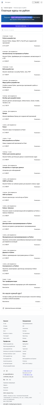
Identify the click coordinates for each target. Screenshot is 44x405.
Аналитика (25, 328)
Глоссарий (6, 336)
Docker (24, 346)
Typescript (25, 348)
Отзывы (5, 326)
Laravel (24, 351)
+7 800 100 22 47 (27, 371)
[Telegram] (4, 371)
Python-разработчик (8, 344)
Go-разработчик (7, 358)
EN (7, 379)
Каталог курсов (8, 7)
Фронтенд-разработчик (9, 346)
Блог (4, 331)
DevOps (25, 331)
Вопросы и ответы (7, 333)
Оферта (5, 385)
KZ (10, 379)
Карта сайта (6, 338)
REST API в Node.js (27, 363)
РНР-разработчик (7, 356)
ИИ (23, 326)
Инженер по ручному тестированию (12, 351)
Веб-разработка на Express (29, 358)
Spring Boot (25, 344)
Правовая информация (9, 382)
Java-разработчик (7, 348)
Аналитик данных (7, 361)
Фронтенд (25, 336)
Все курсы (7, 2)
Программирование (27, 323)
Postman (25, 361)
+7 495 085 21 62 (27, 375)
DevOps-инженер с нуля (9, 353)
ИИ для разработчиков (9, 366)
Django (24, 353)
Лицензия (5, 387)
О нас (4, 323)
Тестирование (26, 333)
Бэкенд (24, 338)
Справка (5, 328)
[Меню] (41, 2)
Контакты (5, 390)
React (24, 356)
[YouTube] (7, 371)
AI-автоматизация (7, 363)
